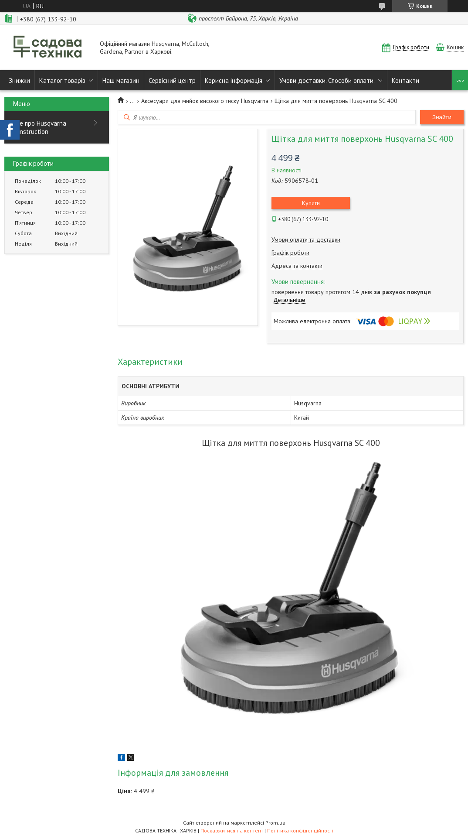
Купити (311, 203)
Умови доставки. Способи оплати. (327, 80)
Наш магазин (120, 80)
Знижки (19, 80)
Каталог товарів (62, 80)
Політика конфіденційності (300, 830)
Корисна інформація (233, 80)
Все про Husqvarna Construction (39, 127)
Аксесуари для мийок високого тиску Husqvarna (204, 101)
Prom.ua (275, 822)
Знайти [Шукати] (441, 117)
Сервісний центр (172, 80)
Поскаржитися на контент (231, 830)
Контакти (405, 80)
